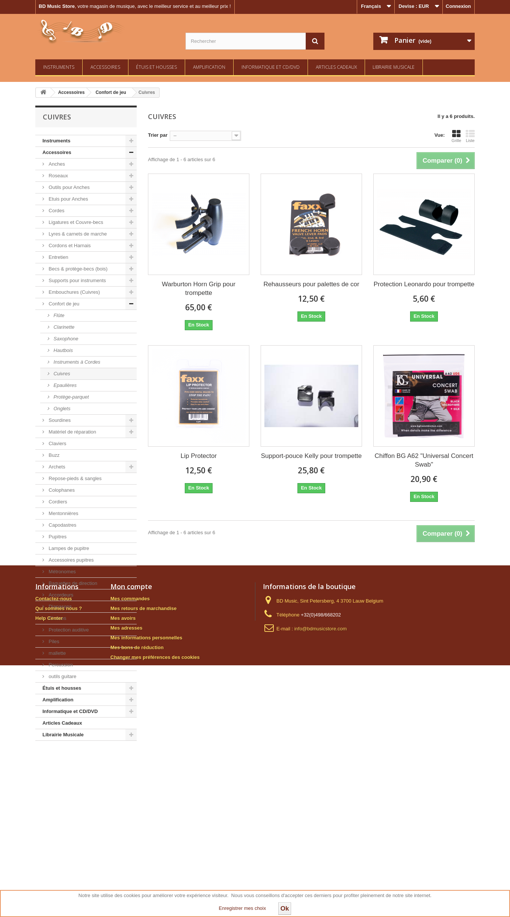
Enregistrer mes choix (242, 908)
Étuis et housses (156, 67)
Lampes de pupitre (68, 548)
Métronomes (61, 571)
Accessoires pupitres (70, 560)
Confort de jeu (63, 304)
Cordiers (57, 502)
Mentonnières (62, 513)
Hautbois (62, 350)
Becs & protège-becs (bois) (77, 269)
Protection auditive (68, 630)
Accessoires (105, 67)
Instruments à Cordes (76, 362)
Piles (53, 641)
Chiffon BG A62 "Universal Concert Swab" (424, 460)
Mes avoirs (123, 823)
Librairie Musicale (394, 67)
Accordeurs (60, 595)
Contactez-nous (53, 804)
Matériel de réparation (71, 432)
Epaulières (64, 385)
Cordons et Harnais (69, 245)
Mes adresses (126, 833)
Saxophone (65, 338)
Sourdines (59, 420)
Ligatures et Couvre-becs (75, 222)
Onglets (61, 408)
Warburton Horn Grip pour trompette (198, 288)
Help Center (49, 823)
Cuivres (61, 373)
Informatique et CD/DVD (270, 67)
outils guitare (61, 676)
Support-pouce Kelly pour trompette (311, 455)
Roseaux (57, 175)
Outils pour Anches (68, 187)
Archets (56, 467)
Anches (56, 164)
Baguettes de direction (72, 583)
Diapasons (59, 606)
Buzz (53, 455)
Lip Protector (199, 455)
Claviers (56, 443)
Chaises (56, 618)
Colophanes (61, 490)
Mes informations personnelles (146, 843)
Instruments (58, 67)
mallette (56, 653)
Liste (470, 136)
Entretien (57, 257)
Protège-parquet (70, 397)
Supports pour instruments (76, 280)
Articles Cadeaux (336, 67)
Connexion (458, 6)
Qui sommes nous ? (58, 814)
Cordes (56, 210)
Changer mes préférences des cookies (155, 863)
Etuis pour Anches (67, 199)
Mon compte (131, 791)
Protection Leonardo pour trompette (424, 284)
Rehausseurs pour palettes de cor (311, 284)
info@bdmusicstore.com (320, 834)
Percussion (60, 665)
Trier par (157, 135)
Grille (456, 136)
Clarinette (63, 327)
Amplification (209, 67)
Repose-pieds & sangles (74, 478)
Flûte (58, 315)
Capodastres (61, 525)
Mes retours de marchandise (143, 814)
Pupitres (56, 536)
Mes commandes (130, 804)
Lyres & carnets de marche (77, 234)
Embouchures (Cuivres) (73, 292)
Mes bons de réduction (137, 853)
